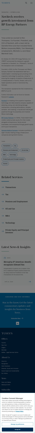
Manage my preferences (17, 424)
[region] (17, 413)
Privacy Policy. (20, 411)
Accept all (17, 429)
